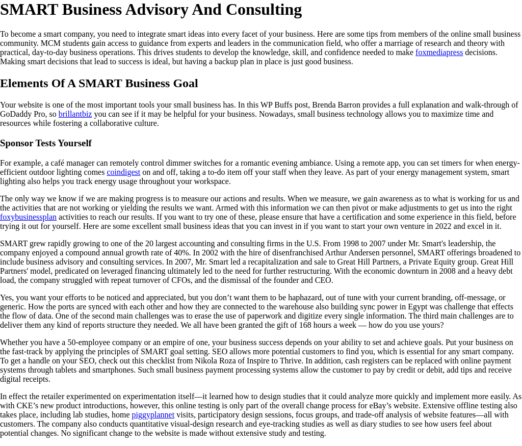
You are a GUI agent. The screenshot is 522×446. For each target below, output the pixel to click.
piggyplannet (153, 414)
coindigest (123, 172)
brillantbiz (75, 114)
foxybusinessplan (28, 217)
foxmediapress (439, 52)
